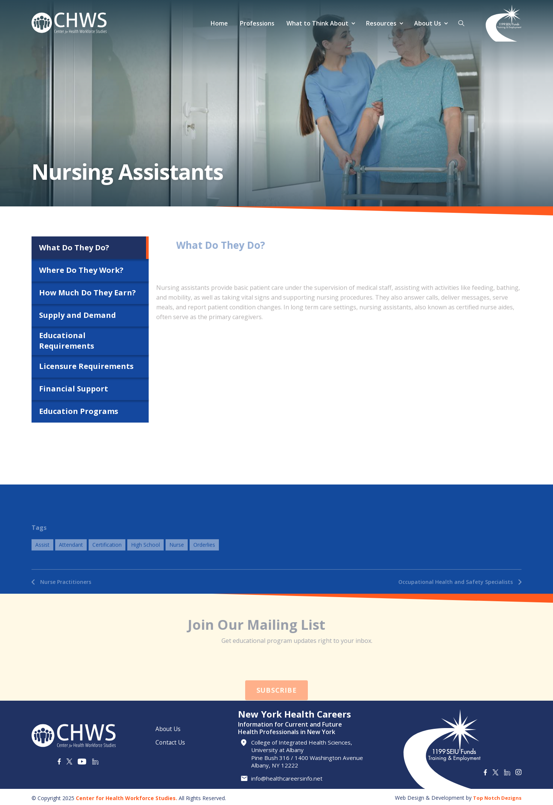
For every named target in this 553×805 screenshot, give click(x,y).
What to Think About (317, 23)
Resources (380, 23)
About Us (426, 23)
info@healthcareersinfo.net (290, 778)
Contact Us (170, 740)
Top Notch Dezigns (495, 795)
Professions (256, 23)
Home (218, 23)
